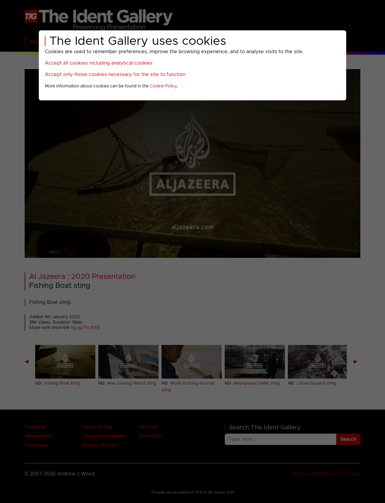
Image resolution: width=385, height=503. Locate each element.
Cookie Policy (163, 86)
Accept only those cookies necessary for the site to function (115, 74)
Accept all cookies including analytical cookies (98, 63)
